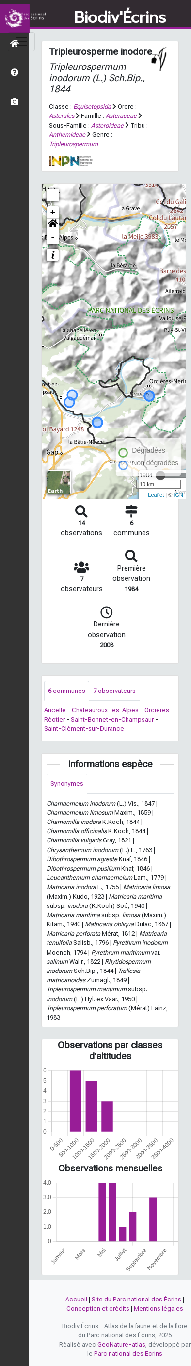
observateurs (114, 690)
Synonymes (66, 783)
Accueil (76, 1299)
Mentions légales (158, 1308)
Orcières (156, 710)
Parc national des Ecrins (128, 1353)
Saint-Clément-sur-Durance (84, 728)
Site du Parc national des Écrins (136, 1299)
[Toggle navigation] (21, 41)
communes (66, 690)
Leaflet (156, 495)
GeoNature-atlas (121, 1344)
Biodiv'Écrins (120, 18)
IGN (178, 495)
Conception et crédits (97, 1308)
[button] (53, 225)
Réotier (54, 719)
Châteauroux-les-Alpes (105, 710)
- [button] (53, 238)
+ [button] (53, 212)
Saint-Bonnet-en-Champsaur (112, 719)
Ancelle (55, 710)
